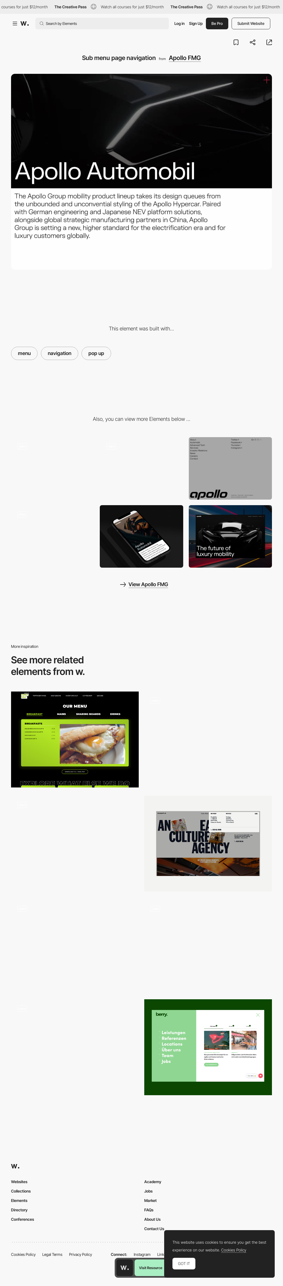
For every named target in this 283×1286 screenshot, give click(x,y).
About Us (152, 1219)
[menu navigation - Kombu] (75, 945)
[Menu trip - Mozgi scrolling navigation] (208, 945)
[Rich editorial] (52, 536)
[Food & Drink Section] (75, 739)
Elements (19, 1200)
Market (150, 1200)
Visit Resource (150, 1268)
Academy (152, 1181)
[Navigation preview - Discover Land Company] (75, 1045)
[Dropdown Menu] (208, 844)
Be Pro (217, 23)
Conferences (22, 1219)
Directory (19, 1209)
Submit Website (250, 23)
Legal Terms (52, 1254)
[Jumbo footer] (230, 468)
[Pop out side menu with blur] (141, 468)
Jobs (148, 1191)
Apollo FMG (185, 58)
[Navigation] (208, 1047)
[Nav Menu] (208, 739)
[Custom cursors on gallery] (52, 468)
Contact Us (154, 1228)
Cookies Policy (23, 1254)
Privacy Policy (80, 1254)
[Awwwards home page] (124, 1267)
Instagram (142, 1254)
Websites (19, 1181)
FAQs (148, 1209)
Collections (21, 1191)
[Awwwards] (24, 23)
